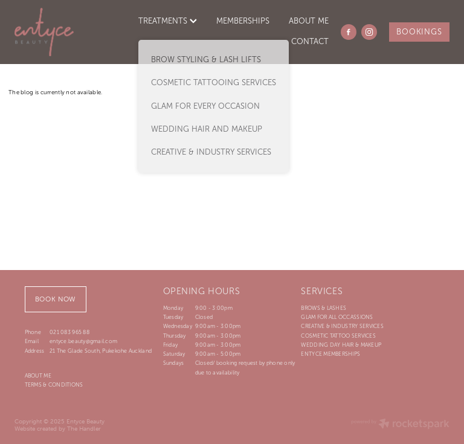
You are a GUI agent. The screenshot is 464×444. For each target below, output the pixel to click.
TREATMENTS (167, 21)
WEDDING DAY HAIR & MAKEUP (341, 345)
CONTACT (310, 41)
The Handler (84, 429)
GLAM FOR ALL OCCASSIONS (337, 317)
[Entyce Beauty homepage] (58, 32)
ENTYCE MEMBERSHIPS (330, 354)
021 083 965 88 (69, 332)
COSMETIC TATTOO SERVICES (338, 336)
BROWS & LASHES (323, 308)
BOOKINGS (419, 32)
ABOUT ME (309, 21)
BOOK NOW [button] (55, 299)
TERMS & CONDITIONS (54, 385)
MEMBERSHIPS (242, 21)
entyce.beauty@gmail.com (83, 341)
